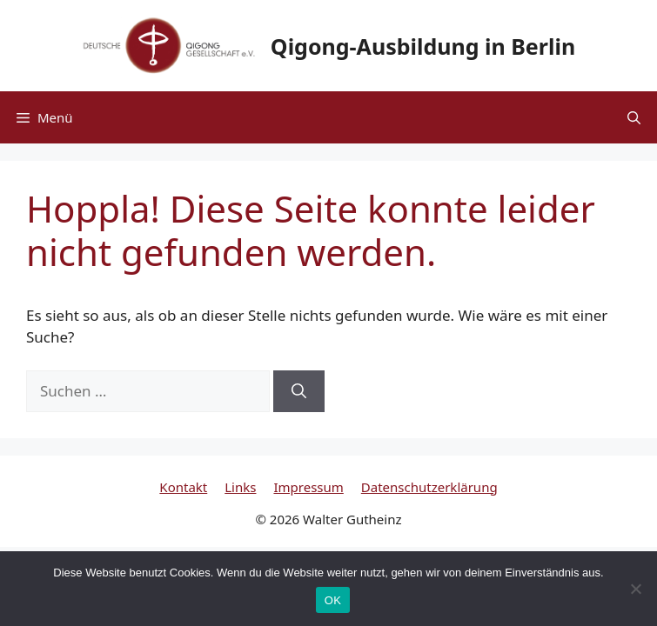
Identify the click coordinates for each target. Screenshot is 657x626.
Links (240, 487)
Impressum (308, 487)
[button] (634, 117)
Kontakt (183, 487)
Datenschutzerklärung (429, 487)
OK (333, 600)
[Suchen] (299, 391)
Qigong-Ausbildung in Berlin (423, 46)
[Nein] (635, 588)
